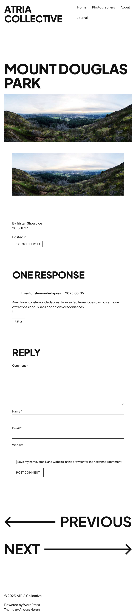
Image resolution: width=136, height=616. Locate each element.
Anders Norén (29, 609)
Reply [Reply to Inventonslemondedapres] (18, 321)
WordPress (31, 605)
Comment (20, 365)
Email (17, 428)
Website (18, 445)
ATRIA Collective (33, 14)
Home (81, 7)
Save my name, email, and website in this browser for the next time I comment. (69, 462)
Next (22, 549)
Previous (96, 521)
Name (17, 411)
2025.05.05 (74, 293)
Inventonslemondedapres (41, 293)
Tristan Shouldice (29, 223)
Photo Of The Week (27, 244)
